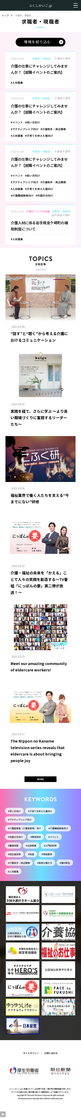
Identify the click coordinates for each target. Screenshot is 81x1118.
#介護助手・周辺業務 (19, 862)
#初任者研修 (14, 854)
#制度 (31, 854)
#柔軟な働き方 (44, 862)
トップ (5, 15)
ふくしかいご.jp (40, 5)
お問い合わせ (51, 1053)
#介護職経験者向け (58, 828)
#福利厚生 (65, 862)
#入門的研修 (50, 845)
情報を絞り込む (37, 41)
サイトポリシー (31, 1053)
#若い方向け (14, 811)
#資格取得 (46, 854)
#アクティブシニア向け (20, 819)
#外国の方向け (15, 836)
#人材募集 (13, 871)
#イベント (53, 836)
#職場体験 (13, 845)
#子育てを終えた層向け (40, 811)
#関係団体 (35, 836)
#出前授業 (31, 845)
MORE (40, 779)
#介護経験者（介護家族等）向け (24, 828)
